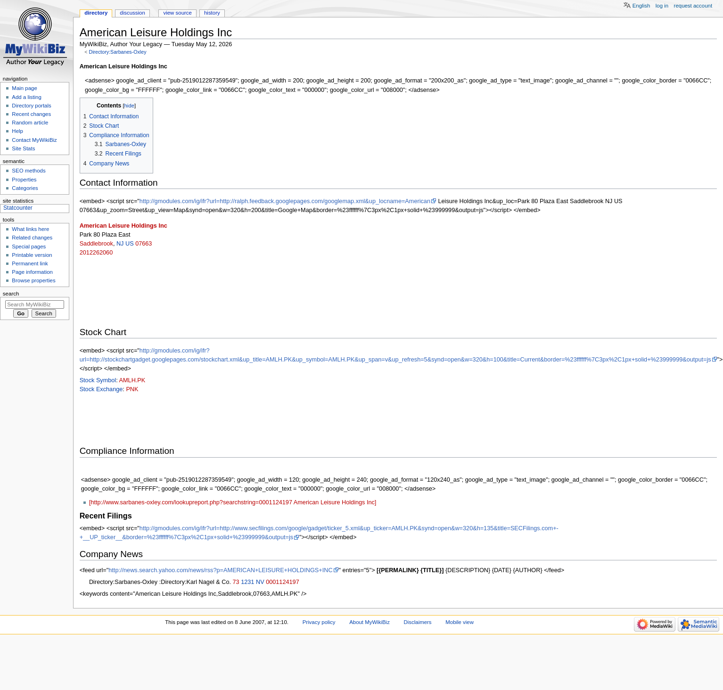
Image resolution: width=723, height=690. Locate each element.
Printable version (32, 255)
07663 (143, 243)
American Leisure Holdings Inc (123, 225)
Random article (30, 122)
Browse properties (33, 280)
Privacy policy (319, 622)
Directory (95, 13)
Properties (24, 179)
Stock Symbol (98, 380)
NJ (120, 243)
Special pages (29, 246)
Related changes (32, 237)
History (212, 13)
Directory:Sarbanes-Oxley (117, 52)
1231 (247, 582)
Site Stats (23, 148)
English (641, 5)
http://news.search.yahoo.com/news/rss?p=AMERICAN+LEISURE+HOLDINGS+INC (220, 570)
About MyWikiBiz (369, 622)
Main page (24, 88)
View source (177, 13)
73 (236, 582)
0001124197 (282, 582)
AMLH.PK (132, 380)
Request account (693, 5)
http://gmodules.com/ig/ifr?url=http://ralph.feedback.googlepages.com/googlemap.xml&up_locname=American (285, 201)
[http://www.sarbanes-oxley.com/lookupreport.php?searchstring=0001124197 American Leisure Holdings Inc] (232, 502)
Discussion (132, 13)
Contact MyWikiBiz (34, 140)
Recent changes (31, 114)
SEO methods (28, 170)
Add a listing (26, 97)
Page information (32, 272)
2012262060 (96, 252)
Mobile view (459, 622)
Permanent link (30, 263)
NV (260, 582)
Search (11, 293)
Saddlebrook (96, 243)
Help (17, 131)
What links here (30, 229)
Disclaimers (418, 622)
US (129, 243)
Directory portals (31, 105)
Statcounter (18, 208)
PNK (132, 389)
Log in (662, 5)
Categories (25, 188)
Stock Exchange (101, 389)
